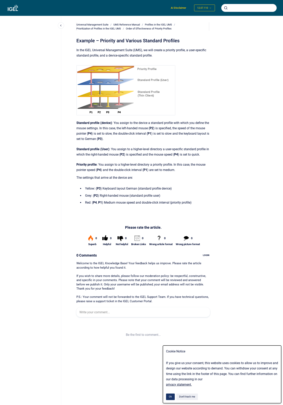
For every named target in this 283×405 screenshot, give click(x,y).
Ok (170, 396)
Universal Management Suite (92, 24)
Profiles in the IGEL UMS (158, 24)
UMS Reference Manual (126, 24)
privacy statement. (179, 384)
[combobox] (248, 8)
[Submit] (226, 8)
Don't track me (187, 396)
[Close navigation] (61, 25)
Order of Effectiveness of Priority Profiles (149, 28)
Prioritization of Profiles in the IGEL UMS (98, 28)
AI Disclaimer (178, 7)
